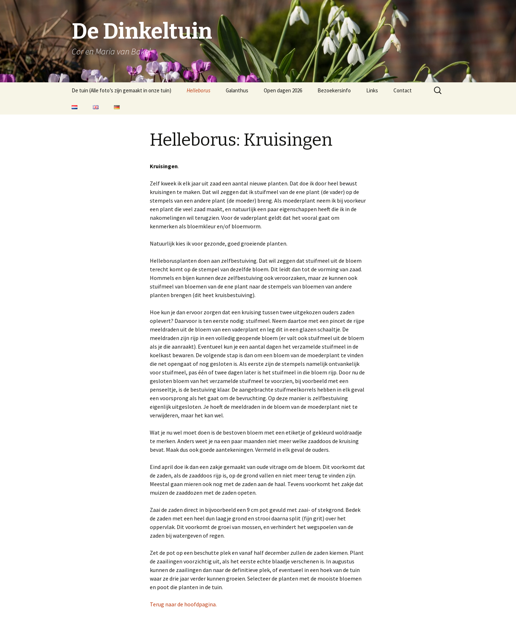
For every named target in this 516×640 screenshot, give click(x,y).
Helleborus (198, 90)
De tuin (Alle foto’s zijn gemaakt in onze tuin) (121, 90)
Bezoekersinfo (334, 90)
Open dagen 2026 (283, 90)
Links (372, 90)
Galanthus (237, 90)
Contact (402, 90)
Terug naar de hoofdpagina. (183, 604)
